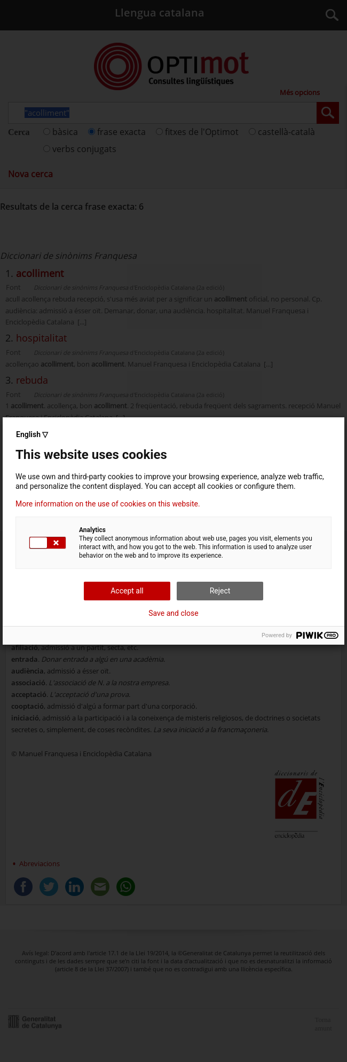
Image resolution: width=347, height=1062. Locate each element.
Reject (220, 591)
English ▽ (32, 434)
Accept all (127, 591)
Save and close (173, 613)
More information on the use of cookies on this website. (107, 504)
